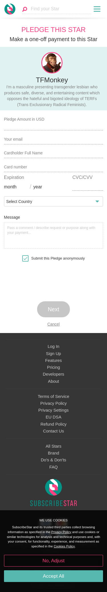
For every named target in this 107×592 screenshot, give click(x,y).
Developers (53, 374)
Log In (53, 346)
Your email (13, 139)
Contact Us (53, 431)
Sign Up (53, 353)
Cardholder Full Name (23, 153)
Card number (15, 167)
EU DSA (53, 417)
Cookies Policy (64, 546)
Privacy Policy (53, 403)
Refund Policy (54, 424)
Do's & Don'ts (53, 460)
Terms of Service (53, 396)
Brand (53, 453)
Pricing (53, 367)
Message (12, 217)
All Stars (53, 446)
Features (53, 360)
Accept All (53, 576)
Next (53, 309)
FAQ (53, 467)
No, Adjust (53, 560)
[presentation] (53, 281)
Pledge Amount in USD (24, 119)
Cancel (53, 324)
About (53, 381)
